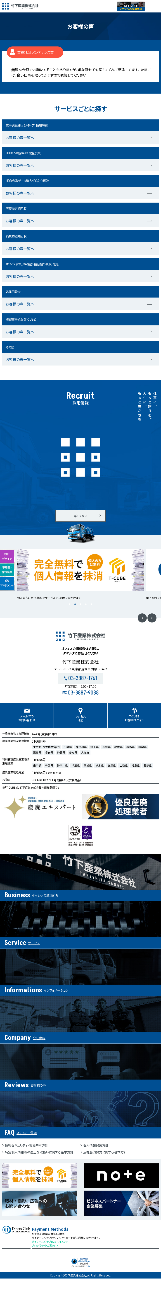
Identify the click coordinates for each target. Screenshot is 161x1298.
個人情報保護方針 (96, 1145)
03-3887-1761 (80, 678)
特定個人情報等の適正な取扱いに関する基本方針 (39, 1152)
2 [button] (75, 604)
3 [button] (80, 604)
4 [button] (86, 604)
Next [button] (151, 617)
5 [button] (91, 604)
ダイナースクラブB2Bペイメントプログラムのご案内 (50, 1243)
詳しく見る (80, 515)
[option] (80, 574)
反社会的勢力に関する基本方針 (105, 1152)
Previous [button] (142, 617)
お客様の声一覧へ (20, 137)
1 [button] (69, 604)
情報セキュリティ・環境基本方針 (26, 1145)
